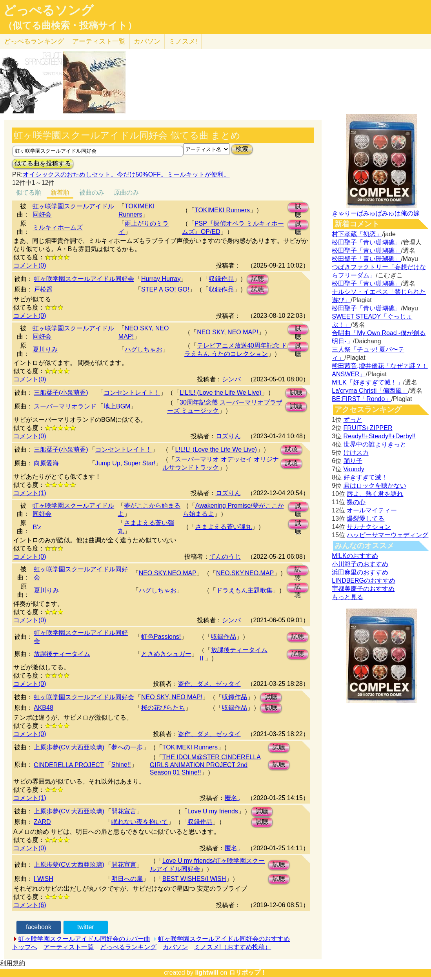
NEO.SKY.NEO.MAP (167, 573)
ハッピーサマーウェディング (387, 535)
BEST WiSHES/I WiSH (194, 878)
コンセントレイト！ (132, 392)
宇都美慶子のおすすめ (363, 588)
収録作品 (221, 278)
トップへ (24, 947)
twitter (85, 927)
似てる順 (28, 192)
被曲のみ (91, 192)
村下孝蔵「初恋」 (357, 234)
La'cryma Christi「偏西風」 (370, 390)
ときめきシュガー (166, 654)
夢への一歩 (127, 747)
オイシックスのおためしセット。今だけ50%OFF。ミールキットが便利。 (126, 174)
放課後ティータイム (62, 654)
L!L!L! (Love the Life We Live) (221, 392)
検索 (242, 149)
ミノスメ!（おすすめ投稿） (232, 947)
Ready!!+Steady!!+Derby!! (380, 436)
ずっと (353, 419)
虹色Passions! (161, 636)
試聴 (298, 207)
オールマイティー (372, 510)
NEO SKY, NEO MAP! (227, 332)
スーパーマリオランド (65, 406)
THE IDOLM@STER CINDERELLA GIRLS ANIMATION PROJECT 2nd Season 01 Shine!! (205, 765)
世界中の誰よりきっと (375, 444)
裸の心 (356, 502)
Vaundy (354, 469)
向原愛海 (46, 463)
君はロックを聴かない (375, 485)
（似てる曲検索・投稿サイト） (70, 25)
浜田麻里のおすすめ (360, 572)
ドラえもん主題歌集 (244, 590)
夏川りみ (45, 349)
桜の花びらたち (163, 707)
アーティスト (98, 41)
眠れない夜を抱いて (139, 821)
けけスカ (356, 452)
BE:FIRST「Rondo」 (361, 399)
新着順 (60, 192)
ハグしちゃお (143, 349)
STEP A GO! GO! (165, 289)
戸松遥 (43, 289)
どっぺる (34, 41)
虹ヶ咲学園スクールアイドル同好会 (84, 278)
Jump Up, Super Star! (125, 463)
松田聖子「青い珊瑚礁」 (366, 242)
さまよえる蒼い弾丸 (223, 526)
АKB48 (43, 707)
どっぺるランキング (128, 947)
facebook (38, 927)
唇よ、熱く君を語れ (375, 493)
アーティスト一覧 (69, 947)
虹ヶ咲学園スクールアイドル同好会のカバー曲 (84, 938)
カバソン (147, 41)
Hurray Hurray (160, 278)
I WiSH (43, 878)
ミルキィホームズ (58, 227)
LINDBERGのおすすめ (363, 580)
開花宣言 (123, 811)
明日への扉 (127, 878)
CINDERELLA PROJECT (69, 765)
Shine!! (121, 764)
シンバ (231, 379)
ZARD (42, 821)
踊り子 (353, 461)
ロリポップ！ (248, 972)
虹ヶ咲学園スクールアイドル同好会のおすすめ (224, 938)
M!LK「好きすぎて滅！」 (367, 382)
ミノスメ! (183, 41)
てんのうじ (225, 556)
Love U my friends (212, 811)
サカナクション (369, 526)
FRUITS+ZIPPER (368, 428)
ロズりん (228, 436)
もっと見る (347, 597)
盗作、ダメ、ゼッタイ (209, 683)
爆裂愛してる (365, 518)
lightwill (206, 972)
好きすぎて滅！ (365, 477)
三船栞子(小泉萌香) (61, 392)
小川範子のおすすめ (360, 564)
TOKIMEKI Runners (222, 210)
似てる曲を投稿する (43, 163)
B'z (37, 527)
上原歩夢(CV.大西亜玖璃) (69, 747)
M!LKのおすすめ (355, 555)
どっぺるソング (48, 10)
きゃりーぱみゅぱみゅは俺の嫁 (376, 213)
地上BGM (117, 406)
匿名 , (233, 798)
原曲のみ (126, 192)
